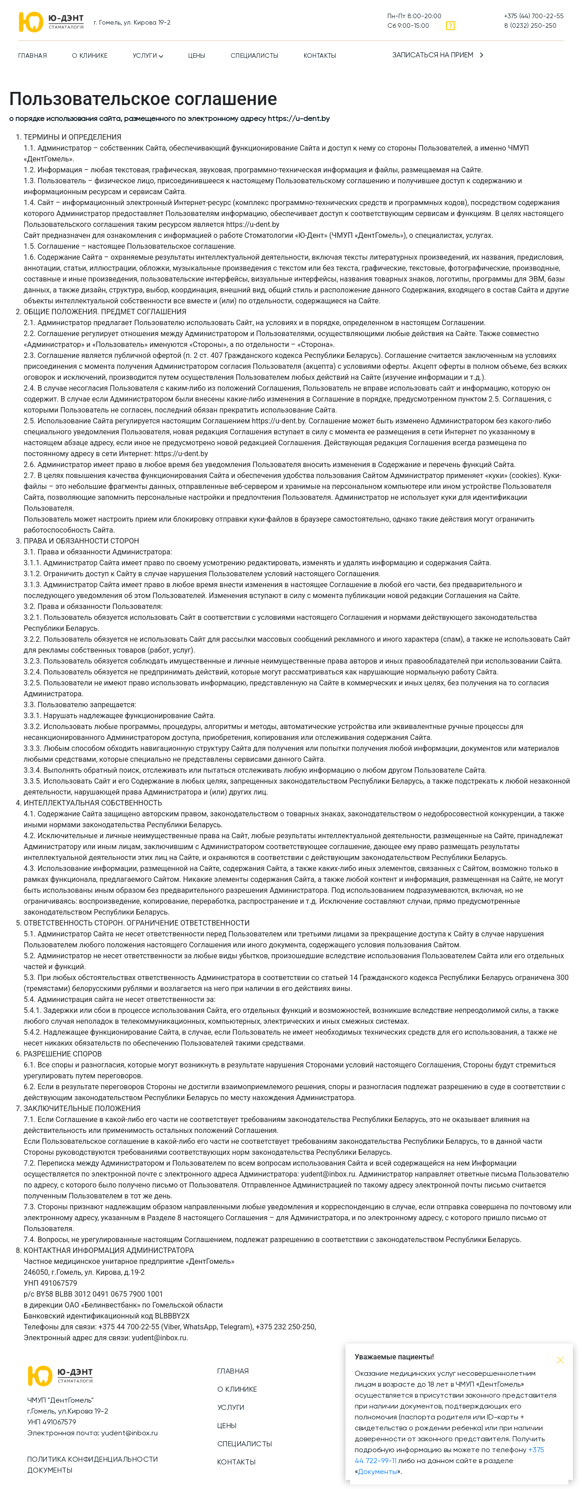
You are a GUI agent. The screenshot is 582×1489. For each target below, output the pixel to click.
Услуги (145, 56)
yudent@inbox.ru (129, 1433)
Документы (49, 1470)
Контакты (320, 56)
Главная (32, 56)
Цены (197, 56)
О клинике (90, 56)
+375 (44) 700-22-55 (534, 16)
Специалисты (255, 56)
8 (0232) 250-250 (530, 26)
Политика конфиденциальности (92, 1460)
